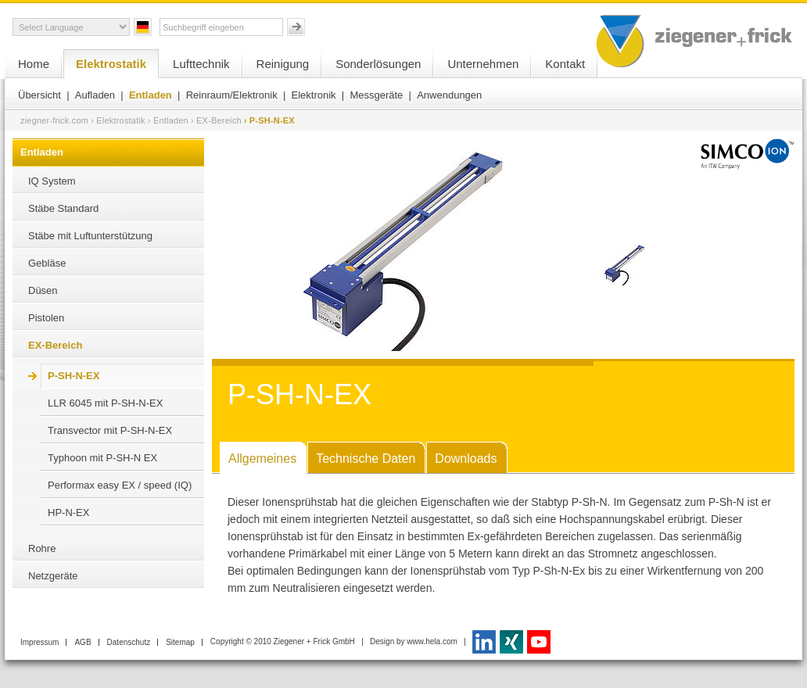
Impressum (39, 642)
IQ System (52, 181)
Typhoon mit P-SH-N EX (102, 458)
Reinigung (283, 63)
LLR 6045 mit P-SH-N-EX (105, 403)
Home (33, 63)
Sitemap (180, 642)
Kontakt (565, 63)
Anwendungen (449, 95)
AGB (82, 642)
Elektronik (314, 95)
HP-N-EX (68, 512)
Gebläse (47, 263)
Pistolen (46, 318)
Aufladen (95, 95)
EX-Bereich (55, 345)
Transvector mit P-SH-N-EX (110, 430)
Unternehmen (482, 63)
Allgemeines (262, 458)
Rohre (42, 548)
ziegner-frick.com (54, 120)
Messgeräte (376, 95)
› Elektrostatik (118, 120)
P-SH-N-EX (73, 376)
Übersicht (39, 95)
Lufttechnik (201, 63)
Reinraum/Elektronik (232, 95)
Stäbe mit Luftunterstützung (90, 236)
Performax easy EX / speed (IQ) (120, 485)
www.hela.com (432, 641)
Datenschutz (129, 642)
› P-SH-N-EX (269, 120)
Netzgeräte (53, 576)
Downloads (466, 458)
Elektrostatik (111, 63)
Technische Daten (365, 458)
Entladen (150, 95)
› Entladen (168, 120)
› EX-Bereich (216, 120)
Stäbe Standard (63, 208)
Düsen (43, 290)
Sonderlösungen (378, 63)
